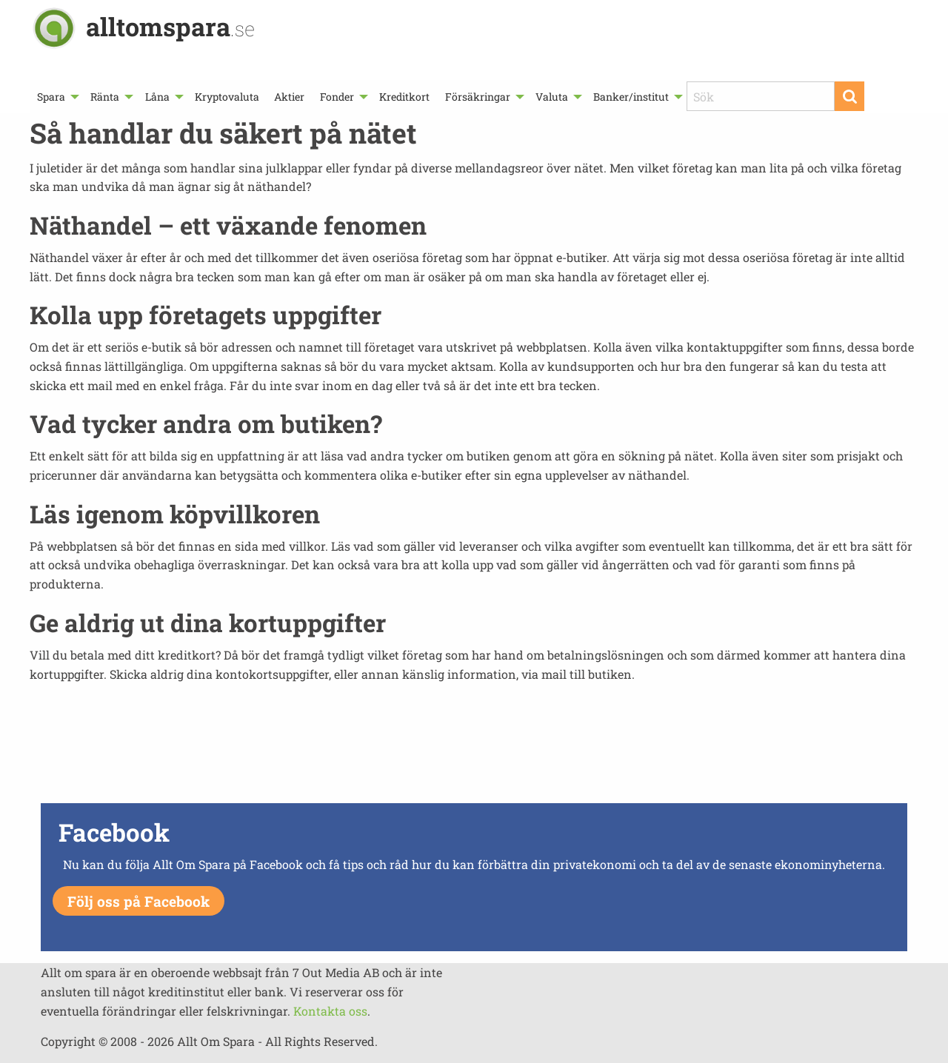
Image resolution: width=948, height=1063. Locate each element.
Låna (157, 97)
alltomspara (170, 26)
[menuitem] (56, 96)
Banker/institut (631, 97)
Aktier (289, 97)
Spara (51, 97)
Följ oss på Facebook (138, 901)
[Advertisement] (474, 747)
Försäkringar (477, 97)
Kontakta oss (330, 1011)
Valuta (551, 97)
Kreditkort (404, 97)
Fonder (337, 97)
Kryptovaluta (227, 97)
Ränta (104, 97)
